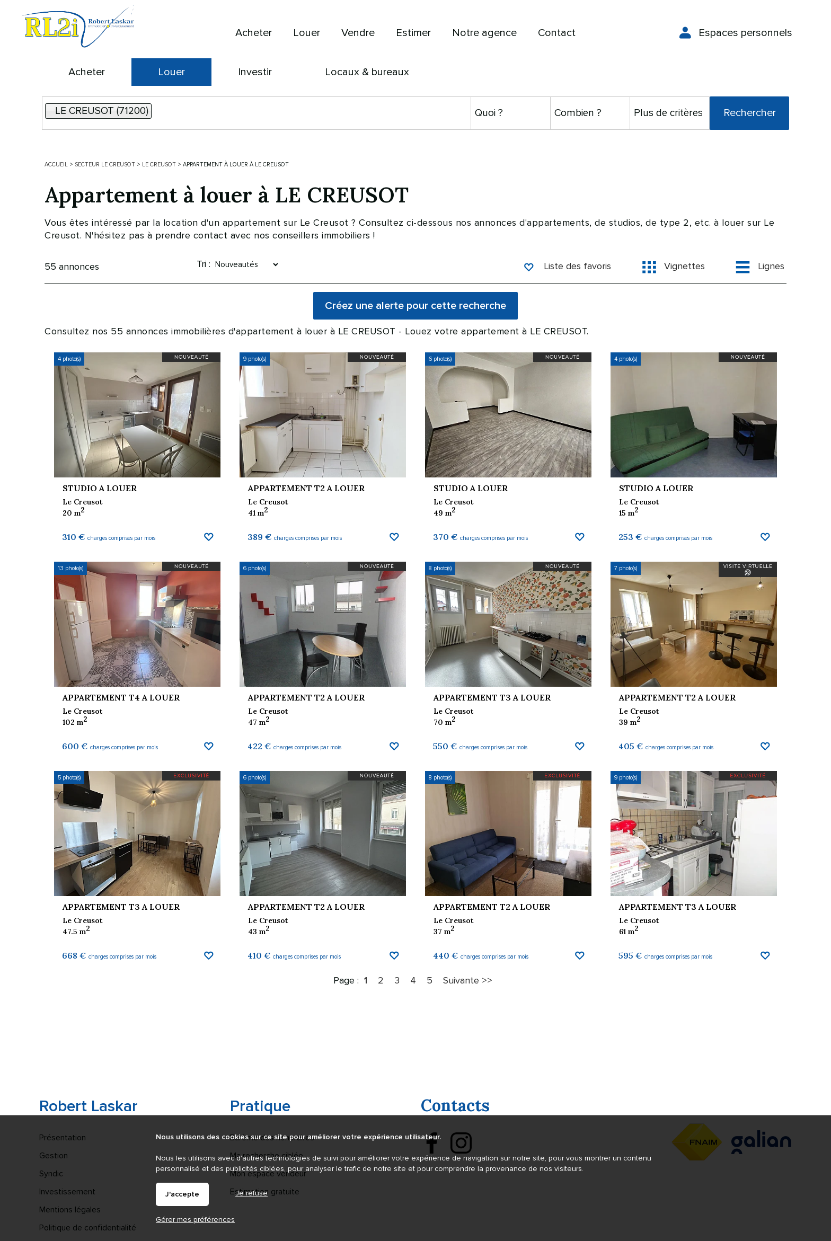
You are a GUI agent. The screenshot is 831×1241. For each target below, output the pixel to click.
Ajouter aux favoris (208, 605)
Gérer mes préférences (195, 1219)
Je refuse (251, 1193)
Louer (171, 72)
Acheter (86, 72)
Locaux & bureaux (367, 72)
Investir (255, 72)
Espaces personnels (745, 32)
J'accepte (182, 1194)
